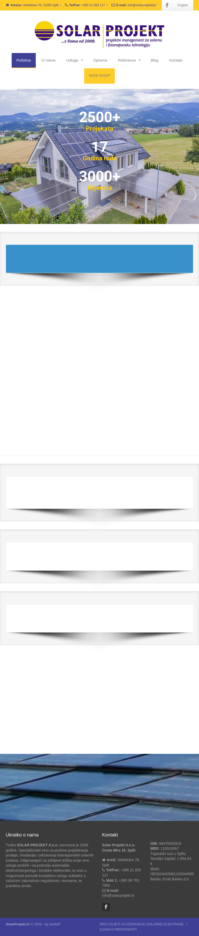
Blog (155, 60)
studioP (54, 924)
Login (153, 5)
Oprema (100, 60)
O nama (48, 60)
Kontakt (176, 60)
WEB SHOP (99, 75)
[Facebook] (167, 5)
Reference (129, 60)
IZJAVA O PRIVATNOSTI (118, 929)
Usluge (75, 60)
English (183, 5)
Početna (24, 60)
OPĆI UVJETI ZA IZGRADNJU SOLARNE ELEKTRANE (141, 924)
